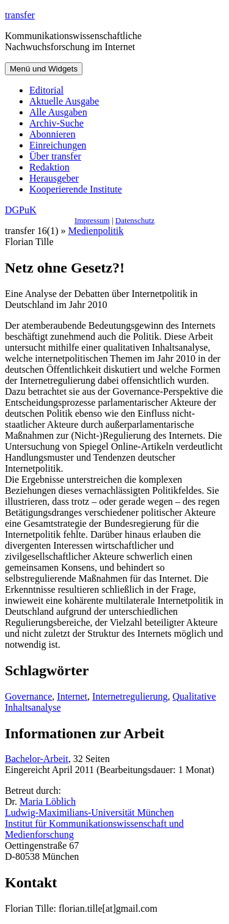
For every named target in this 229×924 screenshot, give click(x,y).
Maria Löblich (48, 801)
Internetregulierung (130, 696)
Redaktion (49, 167)
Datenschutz (134, 220)
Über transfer (55, 156)
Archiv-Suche (56, 123)
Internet (72, 696)
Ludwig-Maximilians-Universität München (89, 812)
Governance (28, 696)
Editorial (46, 90)
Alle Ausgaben (58, 112)
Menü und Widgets (44, 68)
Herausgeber (54, 178)
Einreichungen (57, 145)
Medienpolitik (96, 231)
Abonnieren (52, 134)
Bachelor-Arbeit (36, 759)
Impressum (92, 220)
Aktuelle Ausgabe (64, 101)
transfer (20, 15)
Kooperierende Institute (75, 189)
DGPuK (21, 210)
